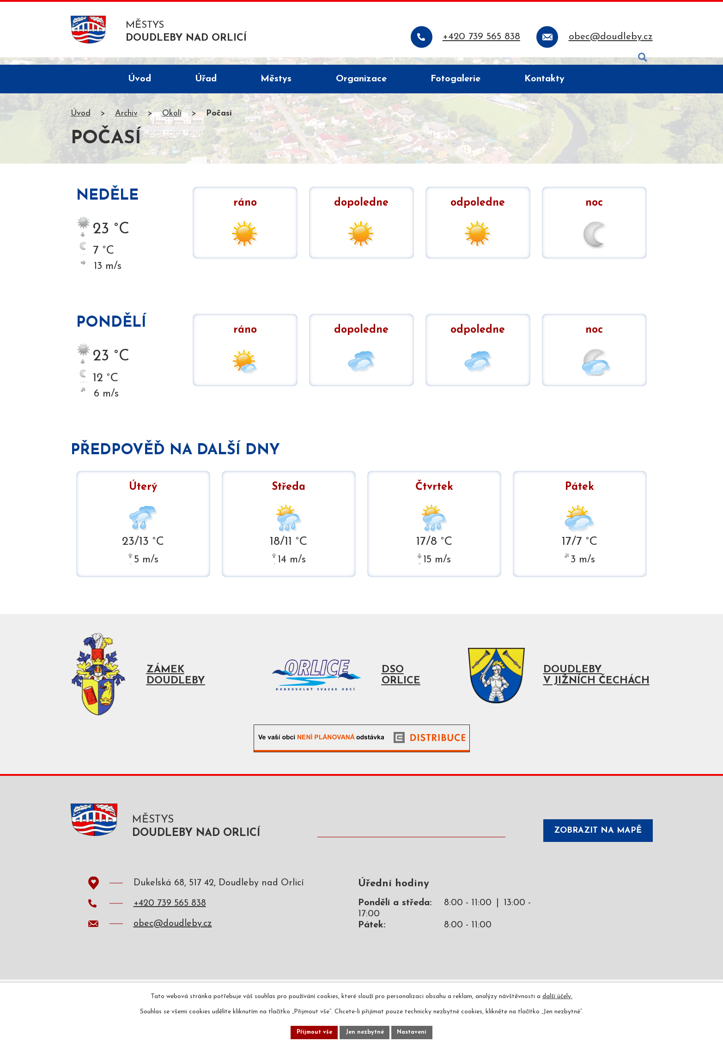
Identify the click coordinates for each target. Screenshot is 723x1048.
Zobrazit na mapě (589, 845)
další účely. (557, 994)
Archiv (126, 121)
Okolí (172, 121)
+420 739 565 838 (170, 918)
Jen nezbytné (365, 1031)
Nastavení (416, 1031)
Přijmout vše (310, 1031)
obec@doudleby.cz (173, 939)
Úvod (81, 121)
